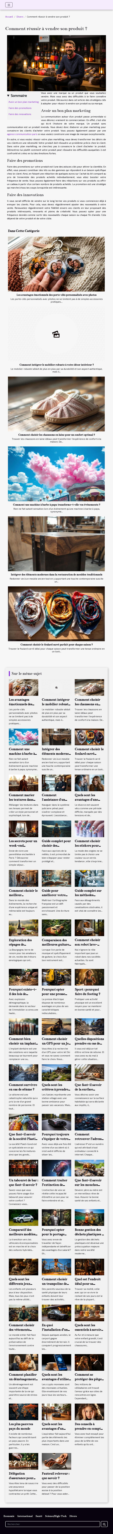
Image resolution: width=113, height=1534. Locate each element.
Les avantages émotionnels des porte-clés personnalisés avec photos (56, 294)
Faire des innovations (20, 114)
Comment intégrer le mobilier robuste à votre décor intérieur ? (56, 364)
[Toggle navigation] (9, 4)
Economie (9, 1516)
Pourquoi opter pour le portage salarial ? (53, 1234)
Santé (38, 1516)
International (25, 1516)
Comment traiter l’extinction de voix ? (54, 1184)
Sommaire (19, 95)
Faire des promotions (20, 108)
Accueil (9, 16)
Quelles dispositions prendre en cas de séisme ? (89, 1043)
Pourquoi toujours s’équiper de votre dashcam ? (55, 1138)
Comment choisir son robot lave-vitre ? (87, 944)
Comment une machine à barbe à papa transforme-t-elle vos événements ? (56, 504)
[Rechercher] (52, 1524)
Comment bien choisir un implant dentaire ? (22, 1043)
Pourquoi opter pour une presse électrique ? (53, 993)
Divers (19, 16)
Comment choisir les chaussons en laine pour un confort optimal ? (56, 434)
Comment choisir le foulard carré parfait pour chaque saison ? (56, 644)
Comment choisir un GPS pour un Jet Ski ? (56, 1043)
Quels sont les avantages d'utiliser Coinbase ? (56, 1379)
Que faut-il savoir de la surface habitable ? (88, 1089)
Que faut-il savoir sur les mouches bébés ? (88, 1184)
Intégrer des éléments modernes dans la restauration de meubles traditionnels (56, 574)
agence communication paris (22, 134)
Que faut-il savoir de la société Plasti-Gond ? (23, 1138)
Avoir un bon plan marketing (24, 101)
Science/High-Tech (56, 1516)
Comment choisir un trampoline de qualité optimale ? (55, 1283)
